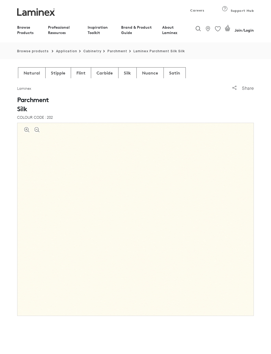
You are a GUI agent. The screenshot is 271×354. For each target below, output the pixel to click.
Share (243, 88)
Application (66, 51)
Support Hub (238, 11)
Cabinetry (92, 51)
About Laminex (169, 30)
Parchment (117, 51)
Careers (197, 10)
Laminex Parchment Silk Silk (159, 51)
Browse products (33, 51)
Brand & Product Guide (136, 30)
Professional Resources (59, 30)
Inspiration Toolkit (98, 30)
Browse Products (25, 30)
